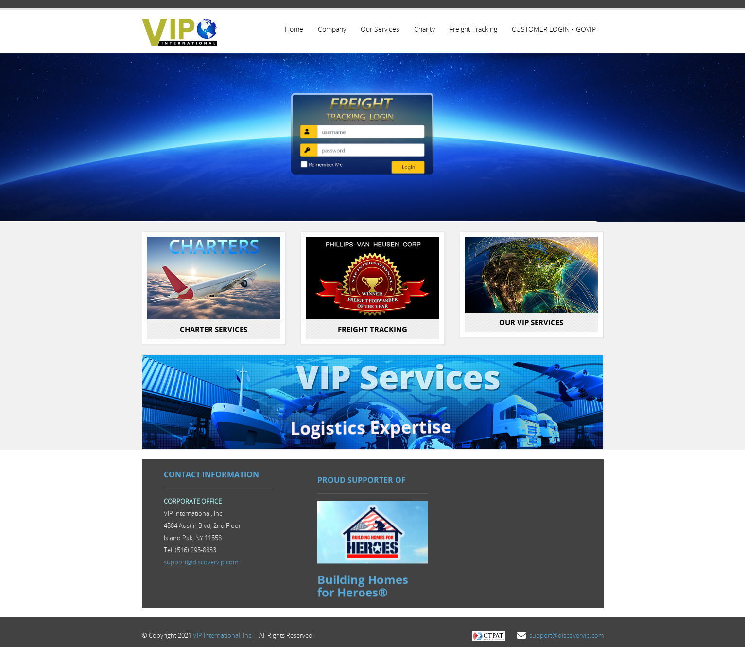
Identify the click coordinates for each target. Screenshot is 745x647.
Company (329, 29)
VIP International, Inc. (223, 631)
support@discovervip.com (201, 562)
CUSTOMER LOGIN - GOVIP (553, 29)
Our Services (378, 29)
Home (291, 29)
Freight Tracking (472, 29)
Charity (423, 29)
